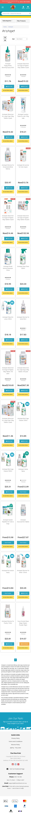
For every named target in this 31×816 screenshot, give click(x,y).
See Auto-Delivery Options (8, 90)
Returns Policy (15, 744)
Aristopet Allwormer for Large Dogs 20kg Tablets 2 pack (8, 420)
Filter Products (21, 21)
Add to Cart (9, 86)
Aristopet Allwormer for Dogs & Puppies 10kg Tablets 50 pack (23, 217)
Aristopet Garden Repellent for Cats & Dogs (8, 521)
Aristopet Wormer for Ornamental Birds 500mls (8, 167)
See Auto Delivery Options (23, 495)
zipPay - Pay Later (15, 748)
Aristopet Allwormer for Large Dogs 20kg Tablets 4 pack (8, 116)
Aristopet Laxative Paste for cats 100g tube (23, 116)
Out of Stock (24, 644)
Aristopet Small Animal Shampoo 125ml (8, 268)
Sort (13, 39)
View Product (23, 492)
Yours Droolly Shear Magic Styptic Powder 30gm (23, 623)
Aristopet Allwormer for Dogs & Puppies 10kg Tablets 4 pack (8, 217)
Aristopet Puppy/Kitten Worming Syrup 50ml (8, 65)
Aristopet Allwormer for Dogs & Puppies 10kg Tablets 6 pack (23, 65)
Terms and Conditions (15, 741)
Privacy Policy (15, 738)
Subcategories (7, 21)
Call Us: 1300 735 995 (24, 1)
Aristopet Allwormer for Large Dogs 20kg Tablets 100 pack (23, 369)
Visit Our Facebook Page (15, 769)
